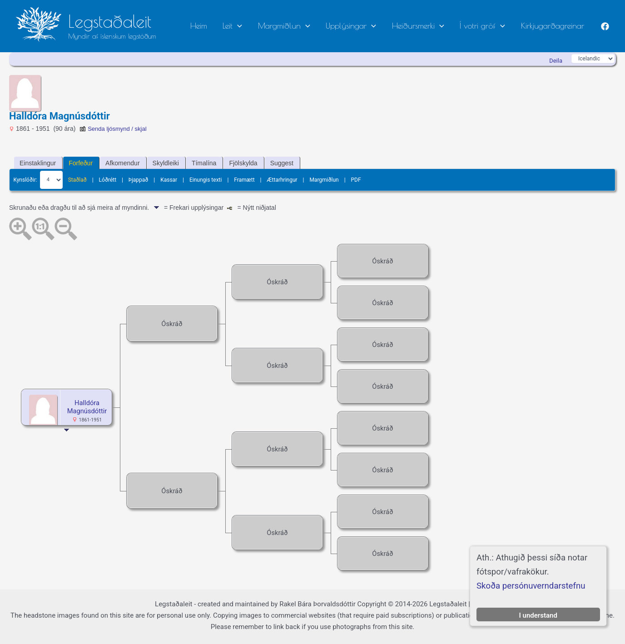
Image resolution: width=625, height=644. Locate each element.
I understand (538, 615)
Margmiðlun (306, 25)
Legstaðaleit (109, 21)
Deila (555, 60)
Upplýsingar (368, 25)
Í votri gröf (489, 25)
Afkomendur (122, 163)
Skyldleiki (166, 163)
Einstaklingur (38, 163)
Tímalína (204, 163)
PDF (356, 179)
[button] (264, 26)
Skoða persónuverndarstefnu (530, 586)
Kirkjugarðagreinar (554, 25)
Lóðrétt (108, 179)
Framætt (244, 179)
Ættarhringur (282, 179)
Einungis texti (205, 179)
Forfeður (81, 163)
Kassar (168, 179)
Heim (230, 25)
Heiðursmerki (430, 25)
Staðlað (77, 179)
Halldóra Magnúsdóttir (87, 407)
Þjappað (139, 179)
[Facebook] (605, 26)
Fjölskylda (243, 163)
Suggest (281, 163)
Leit (259, 25)
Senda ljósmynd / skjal (112, 128)
